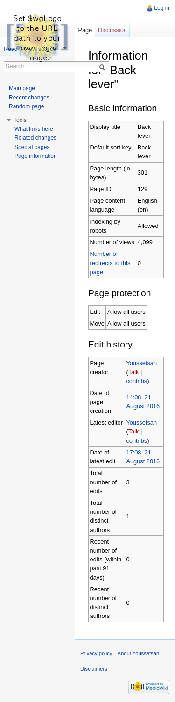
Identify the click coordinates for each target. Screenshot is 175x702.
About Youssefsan (139, 653)
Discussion (112, 30)
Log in (161, 8)
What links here (33, 129)
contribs (136, 380)
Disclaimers (93, 669)
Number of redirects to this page (110, 262)
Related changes (35, 138)
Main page (22, 88)
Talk (133, 372)
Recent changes (29, 97)
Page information (35, 156)
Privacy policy (96, 653)
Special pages (31, 147)
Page (85, 30)
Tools (20, 120)
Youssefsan (141, 363)
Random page (26, 106)
